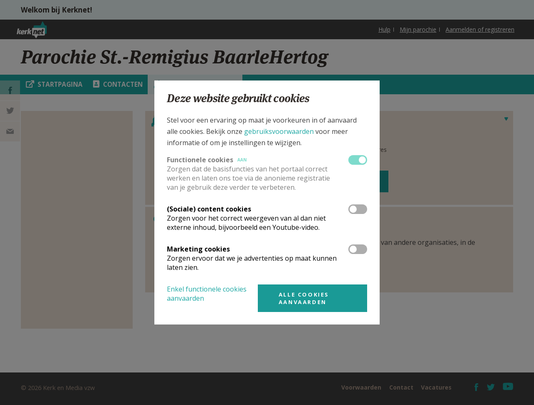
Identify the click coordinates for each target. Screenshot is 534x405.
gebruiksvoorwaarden (279, 131)
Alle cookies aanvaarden (304, 298)
